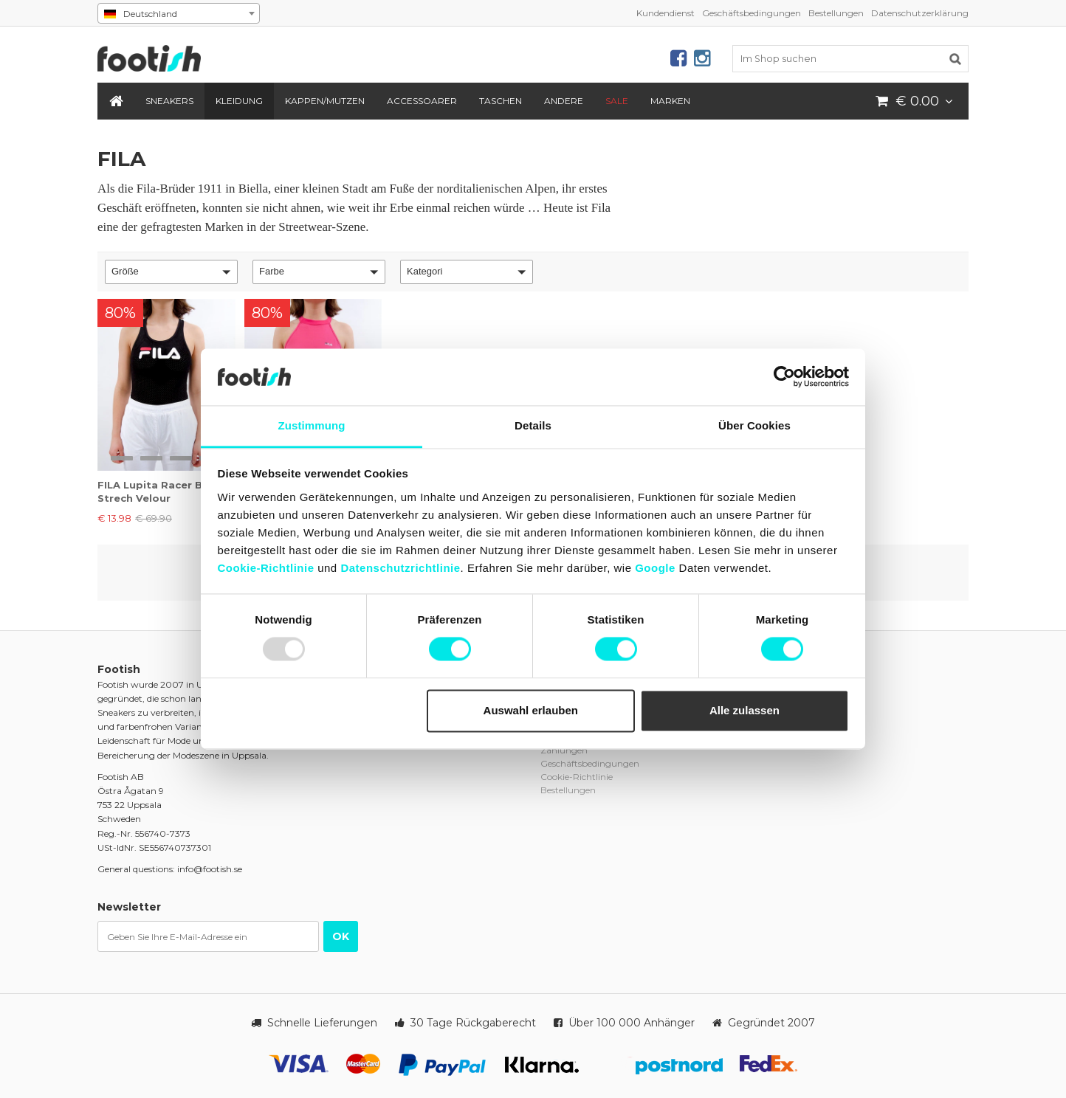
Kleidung (239, 100)
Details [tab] (533, 425)
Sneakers (169, 100)
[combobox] (178, 13)
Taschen (500, 100)
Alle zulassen (744, 710)
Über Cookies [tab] (754, 425)
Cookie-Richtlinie (266, 568)
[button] (171, 272)
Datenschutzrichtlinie (400, 568)
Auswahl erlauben (531, 710)
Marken (670, 100)
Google (655, 568)
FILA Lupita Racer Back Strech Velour (159, 491)
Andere (563, 100)
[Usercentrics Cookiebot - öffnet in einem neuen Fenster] (784, 377)
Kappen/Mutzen (325, 100)
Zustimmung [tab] (311, 425)
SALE (616, 100)
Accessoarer (422, 100)
